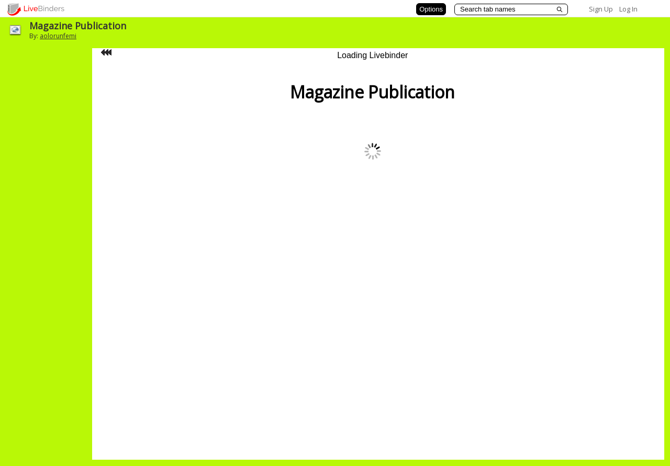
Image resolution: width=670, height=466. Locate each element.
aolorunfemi (58, 35)
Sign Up (601, 9)
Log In (628, 9)
